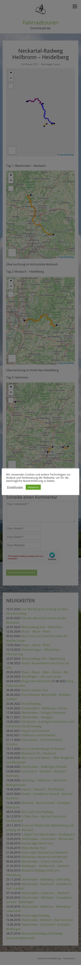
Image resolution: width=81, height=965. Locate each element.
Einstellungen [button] (15, 487)
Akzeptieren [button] (33, 487)
